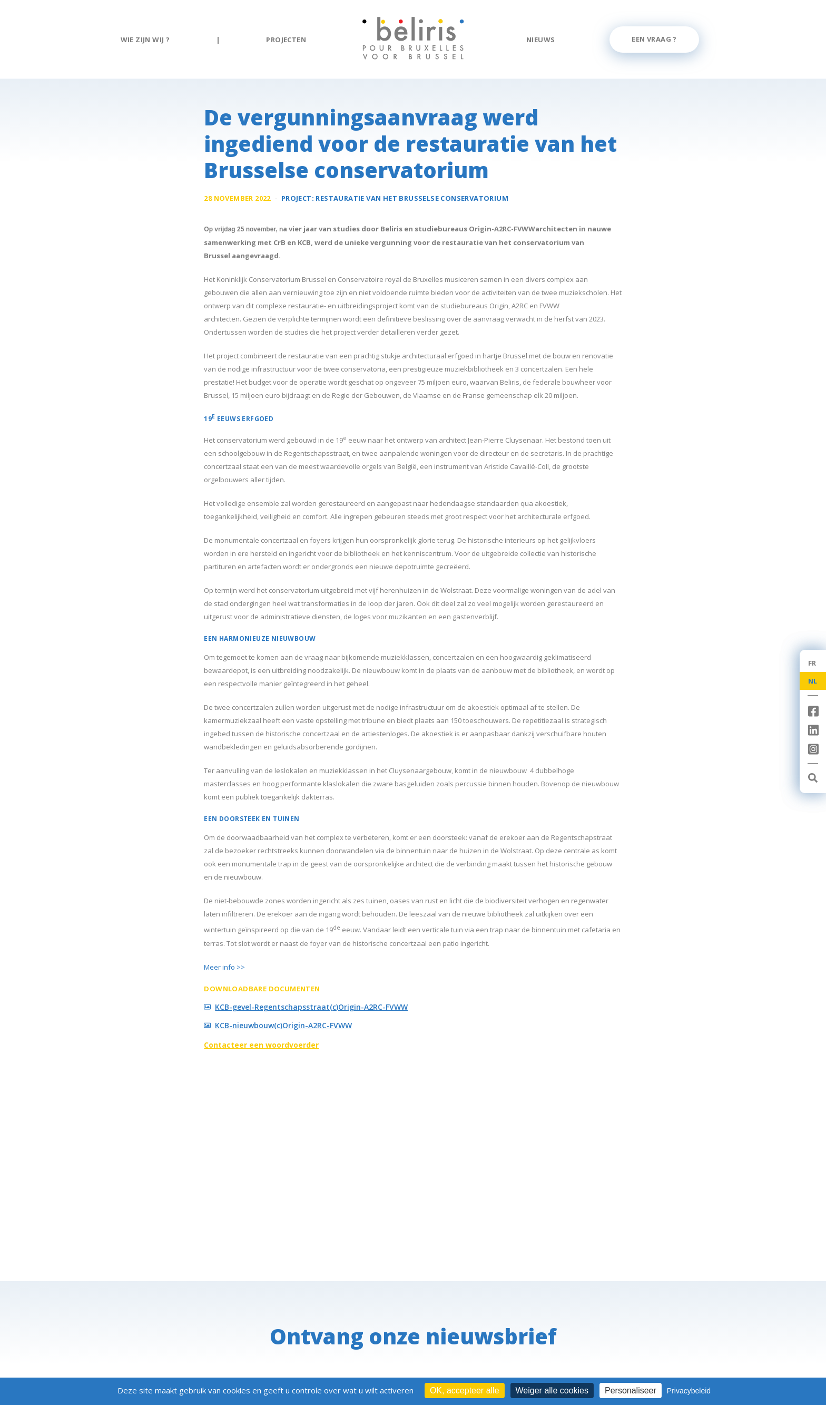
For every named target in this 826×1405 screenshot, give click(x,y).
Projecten (286, 39)
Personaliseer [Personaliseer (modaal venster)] (630, 1390)
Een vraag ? (654, 39)
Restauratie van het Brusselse (412, 198)
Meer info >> (224, 967)
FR (812, 663)
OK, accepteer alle (464, 1390)
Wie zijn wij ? (145, 39)
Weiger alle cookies (552, 1390)
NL (813, 681)
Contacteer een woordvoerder (261, 1045)
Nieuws (540, 39)
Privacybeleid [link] (689, 1391)
